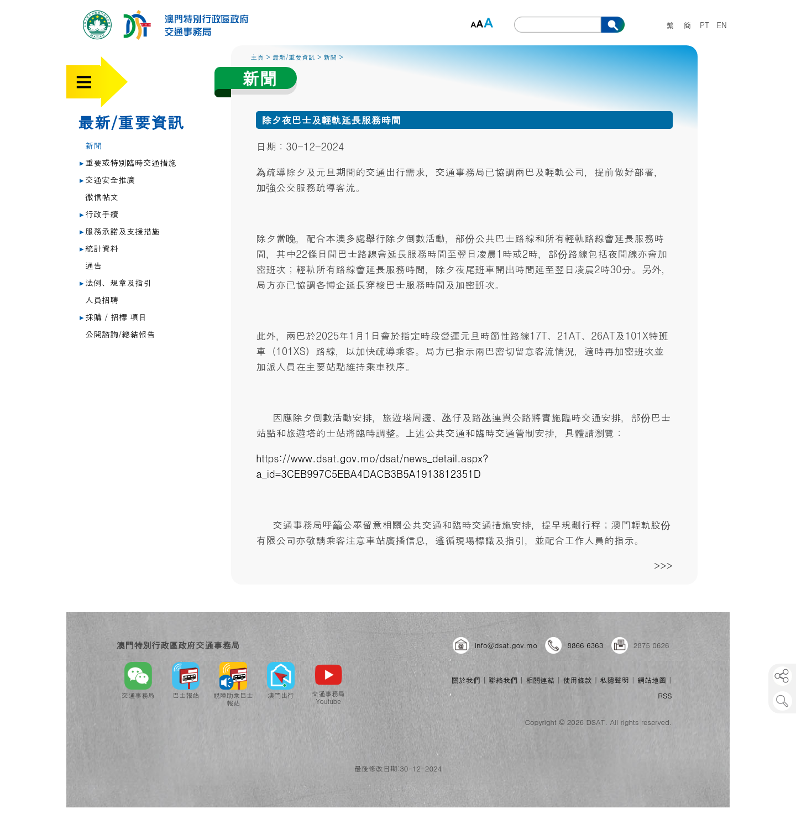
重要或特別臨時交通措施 (128, 162)
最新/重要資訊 (130, 121)
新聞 (93, 145)
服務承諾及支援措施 (120, 231)
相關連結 (540, 680)
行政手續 (99, 214)
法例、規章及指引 (115, 282)
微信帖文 (101, 196)
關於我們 (466, 680)
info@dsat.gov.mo (506, 645)
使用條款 (577, 680)
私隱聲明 (614, 680)
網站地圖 (651, 680)
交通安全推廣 (107, 179)
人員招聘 (101, 299)
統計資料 (99, 248)
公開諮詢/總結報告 (120, 334)
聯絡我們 (503, 680)
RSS (665, 695)
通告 (93, 265)
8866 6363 (585, 645)
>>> (663, 565)
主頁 (257, 56)
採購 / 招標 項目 (113, 316)
